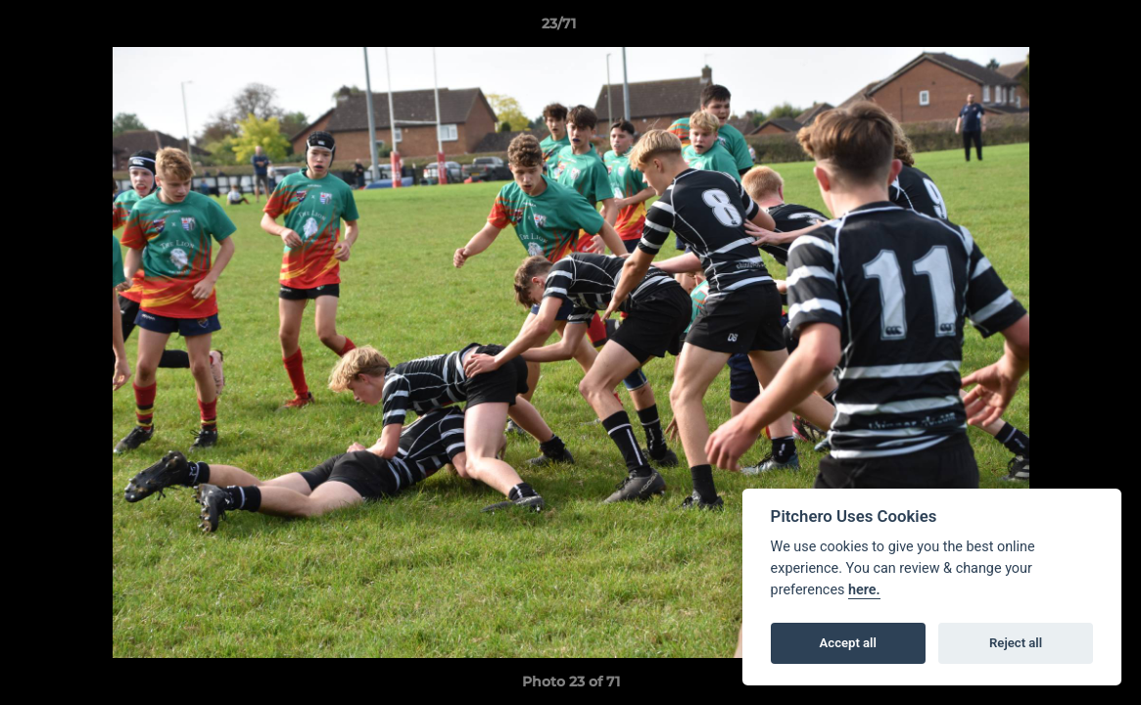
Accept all (848, 642)
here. (864, 590)
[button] (1058, 28)
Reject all (1015, 642)
